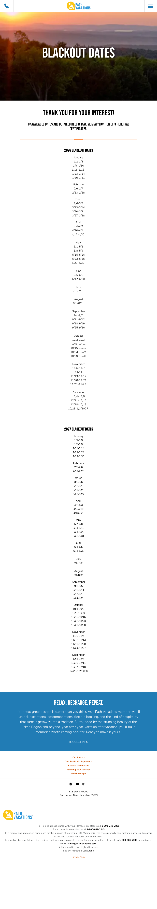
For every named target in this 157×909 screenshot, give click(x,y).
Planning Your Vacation (78, 769)
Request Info (78, 742)
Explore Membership (78, 765)
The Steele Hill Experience (78, 761)
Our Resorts (79, 757)
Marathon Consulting (83, 850)
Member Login (78, 773)
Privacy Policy (78, 857)
